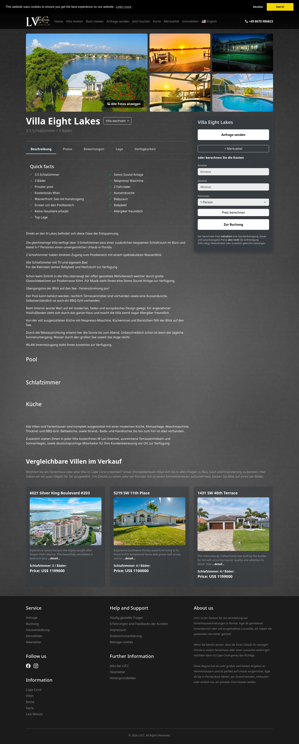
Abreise (202, 181)
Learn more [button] (123, 6)
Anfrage (31, 618)
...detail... (53, 558)
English (209, 21)
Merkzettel (171, 21)
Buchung (32, 624)
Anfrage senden (118, 21)
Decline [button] (258, 6)
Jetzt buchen (141, 21)
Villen (30, 696)
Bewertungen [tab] (94, 149)
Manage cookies (121, 642)
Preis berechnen (233, 212)
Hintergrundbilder (123, 678)
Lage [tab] (119, 149)
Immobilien (190, 21)
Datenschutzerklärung (126, 636)
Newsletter (33, 642)
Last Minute (34, 714)
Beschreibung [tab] (41, 149)
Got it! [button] (280, 6)
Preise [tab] (67, 149)
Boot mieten (95, 21)
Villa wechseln (116, 121)
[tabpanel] (107, 303)
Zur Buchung (233, 224)
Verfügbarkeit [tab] (145, 149)
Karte (157, 21)
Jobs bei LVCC (119, 666)
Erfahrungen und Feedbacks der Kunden (139, 624)
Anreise (202, 165)
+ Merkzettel (233, 149)
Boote (30, 702)
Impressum (118, 630)
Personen (203, 196)
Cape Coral (33, 690)
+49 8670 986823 (259, 21)
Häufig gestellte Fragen (126, 618)
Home (58, 21)
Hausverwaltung (37, 630)
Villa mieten (74, 21)
